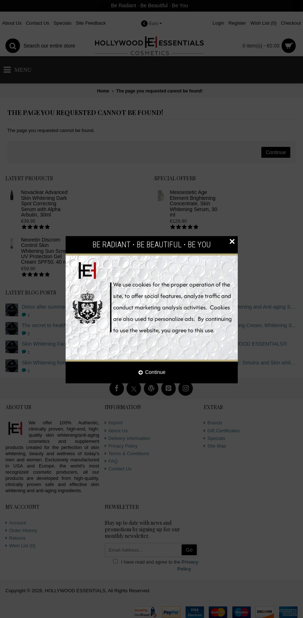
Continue (151, 372)
